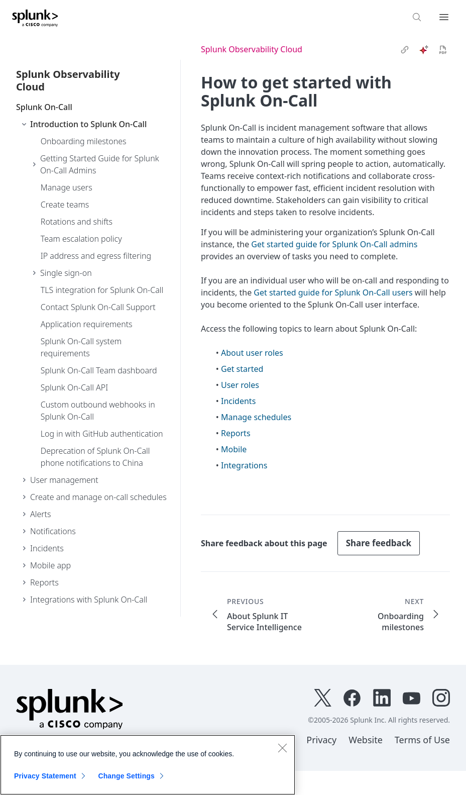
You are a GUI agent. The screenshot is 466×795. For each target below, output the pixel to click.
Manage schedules (256, 417)
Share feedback (378, 543)
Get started (242, 368)
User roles (240, 384)
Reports (236, 433)
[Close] (282, 748)
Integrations (244, 465)
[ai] (424, 50)
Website (365, 740)
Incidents (238, 401)
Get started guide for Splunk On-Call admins (334, 244)
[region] (147, 765)
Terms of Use (422, 740)
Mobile (234, 449)
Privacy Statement (45, 776)
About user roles (252, 352)
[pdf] (443, 50)
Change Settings (126, 776)
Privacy (321, 740)
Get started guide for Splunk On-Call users (333, 292)
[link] (405, 50)
